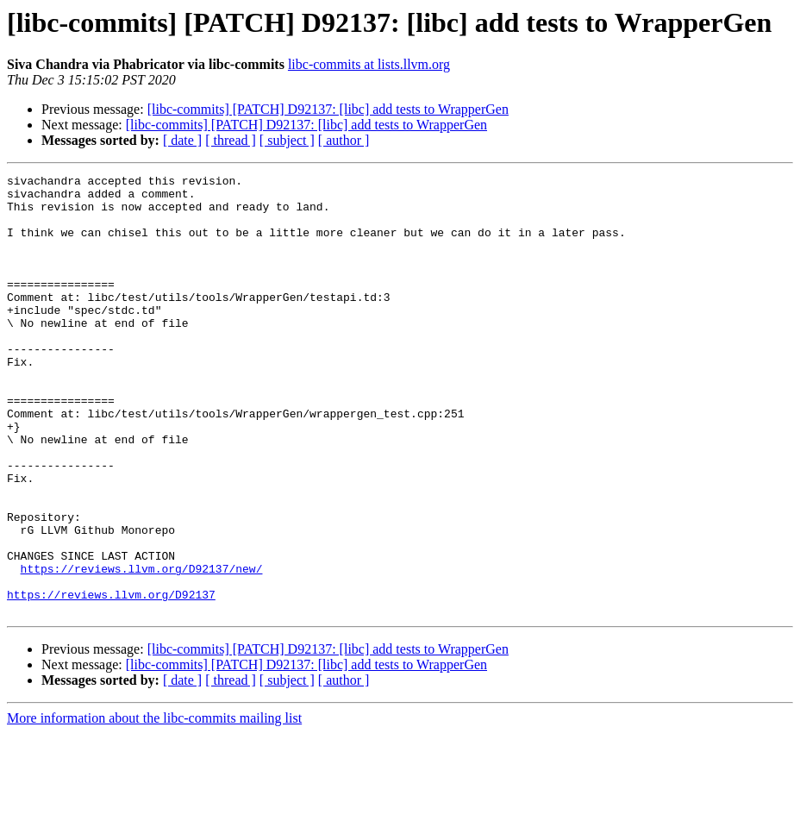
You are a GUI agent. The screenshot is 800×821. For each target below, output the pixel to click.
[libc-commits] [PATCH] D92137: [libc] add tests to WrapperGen (328, 109)
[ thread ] (230, 140)
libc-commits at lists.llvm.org (369, 64)
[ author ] (344, 140)
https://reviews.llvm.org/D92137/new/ (142, 648)
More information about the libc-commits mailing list (154, 806)
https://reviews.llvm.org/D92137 (111, 679)
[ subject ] (287, 140)
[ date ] (182, 140)
